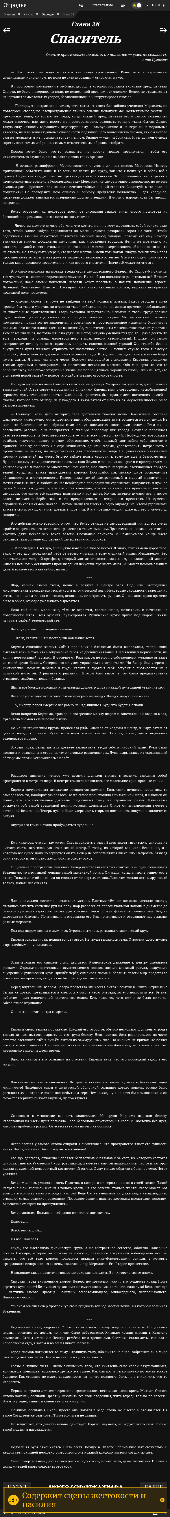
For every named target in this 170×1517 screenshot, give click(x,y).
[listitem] (81, 5)
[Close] (162, 1500)
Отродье (15, 5)
